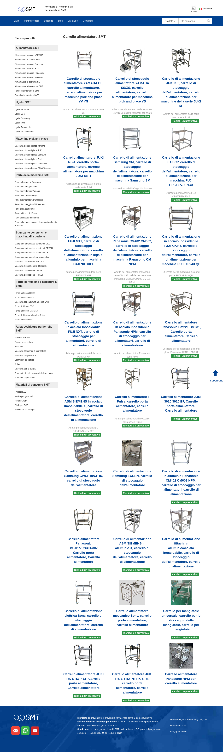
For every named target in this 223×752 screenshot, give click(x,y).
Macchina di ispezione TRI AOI (29, 275)
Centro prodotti (31, 21)
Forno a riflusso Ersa (24, 297)
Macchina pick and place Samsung (30, 155)
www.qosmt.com (178, 725)
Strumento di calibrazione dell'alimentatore (34, 373)
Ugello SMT (23, 102)
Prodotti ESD (20, 392)
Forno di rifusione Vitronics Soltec (30, 315)
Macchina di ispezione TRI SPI (29, 270)
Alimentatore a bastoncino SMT (29, 86)
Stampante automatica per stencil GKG (32, 244)
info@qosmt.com (178, 731)
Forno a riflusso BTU (24, 320)
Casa (16, 21)
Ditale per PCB (21, 405)
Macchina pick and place (32, 138)
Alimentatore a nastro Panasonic (29, 73)
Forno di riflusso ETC (24, 306)
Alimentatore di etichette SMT (28, 82)
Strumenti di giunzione (25, 378)
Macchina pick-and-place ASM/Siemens (33, 168)
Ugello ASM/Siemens (24, 132)
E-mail (194, 11)
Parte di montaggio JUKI (26, 186)
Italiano (207, 8)
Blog (60, 21)
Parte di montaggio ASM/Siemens (30, 204)
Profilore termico (22, 337)
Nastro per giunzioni (24, 396)
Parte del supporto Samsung (28, 182)
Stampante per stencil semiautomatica (32, 257)
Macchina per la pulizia (25, 369)
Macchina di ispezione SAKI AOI (29, 261)
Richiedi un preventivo (87, 116)
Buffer (17, 364)
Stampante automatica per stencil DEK (32, 252)
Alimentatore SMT (27, 48)
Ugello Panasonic (23, 127)
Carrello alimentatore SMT (27, 95)
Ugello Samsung (22, 118)
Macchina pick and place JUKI (28, 150)
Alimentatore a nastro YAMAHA (29, 55)
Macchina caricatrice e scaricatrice (30, 351)
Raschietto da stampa (24, 410)
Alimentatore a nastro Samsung (29, 64)
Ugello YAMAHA (22, 109)
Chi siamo (73, 21)
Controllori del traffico (24, 360)
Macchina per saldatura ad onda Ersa (32, 302)
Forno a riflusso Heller (25, 293)
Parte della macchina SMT (33, 175)
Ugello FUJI (20, 123)
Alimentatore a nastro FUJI (27, 68)
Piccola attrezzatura (24, 342)
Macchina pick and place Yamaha (30, 146)
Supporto (48, 21)
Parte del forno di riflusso (26, 213)
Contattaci (88, 21)
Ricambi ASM (21, 401)
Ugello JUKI (20, 114)
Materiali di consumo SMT (33, 384)
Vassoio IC (19, 346)
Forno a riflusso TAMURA (26, 311)
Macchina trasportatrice (25, 355)
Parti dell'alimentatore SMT (27, 91)
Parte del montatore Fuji (26, 195)
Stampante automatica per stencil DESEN (34, 248)
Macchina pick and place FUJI (28, 159)
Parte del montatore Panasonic (29, 200)
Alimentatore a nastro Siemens (29, 77)
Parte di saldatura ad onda (27, 218)
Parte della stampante (25, 209)
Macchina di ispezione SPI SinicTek (31, 266)
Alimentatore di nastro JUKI (27, 60)
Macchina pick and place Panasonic (31, 164)
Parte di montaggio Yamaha (27, 191)
